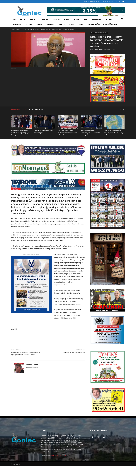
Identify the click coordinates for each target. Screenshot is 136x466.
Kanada (34, 19)
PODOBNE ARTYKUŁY (18, 109)
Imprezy (30, 24)
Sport (67, 19)
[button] (86, 15)
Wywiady (110, 19)
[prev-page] (120, 109)
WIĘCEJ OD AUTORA (36, 109)
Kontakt (51, 24)
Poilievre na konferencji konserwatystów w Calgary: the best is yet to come (90, 133)
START (15, 19)
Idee (86, 19)
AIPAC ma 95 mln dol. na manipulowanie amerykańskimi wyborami (67, 133)
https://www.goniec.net (32, 367)
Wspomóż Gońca (110, 24)
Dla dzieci (18, 24)
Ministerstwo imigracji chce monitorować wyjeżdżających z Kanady (20, 133)
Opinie (77, 19)
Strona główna (15, 29)
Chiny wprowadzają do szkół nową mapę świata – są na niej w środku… (114, 133)
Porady (72, 24)
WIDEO (40, 24)
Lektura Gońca (94, 24)
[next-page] (124, 109)
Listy (82, 24)
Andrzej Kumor (98, 49)
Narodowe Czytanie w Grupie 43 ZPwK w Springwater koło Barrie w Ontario (25, 353)
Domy (62, 24)
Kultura (56, 19)
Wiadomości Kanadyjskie (101, 32)
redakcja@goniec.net (58, 456)
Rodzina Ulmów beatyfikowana (74, 352)
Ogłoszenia (97, 19)
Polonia (45, 19)
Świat (23, 19)
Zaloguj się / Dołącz (107, 1)
